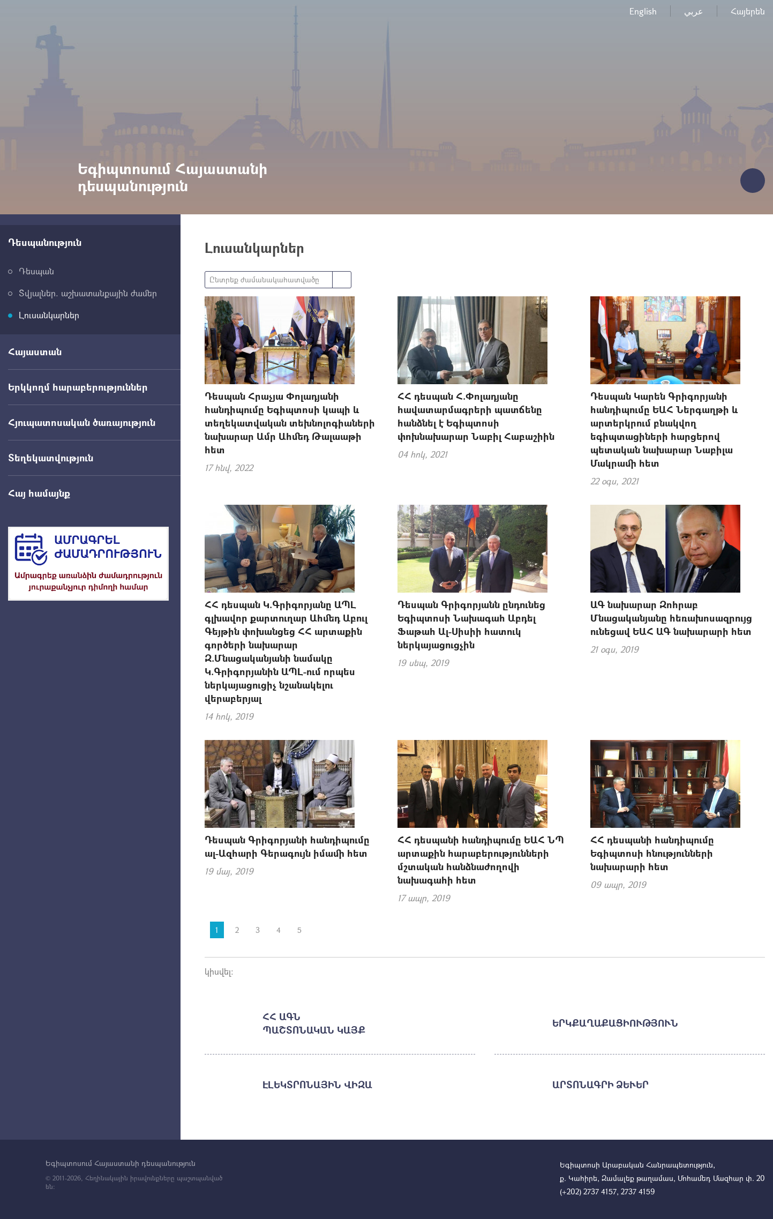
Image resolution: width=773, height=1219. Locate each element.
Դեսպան (36, 270)
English (643, 11)
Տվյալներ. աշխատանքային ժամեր (88, 292)
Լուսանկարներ (49, 314)
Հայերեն (748, 11)
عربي (693, 11)
